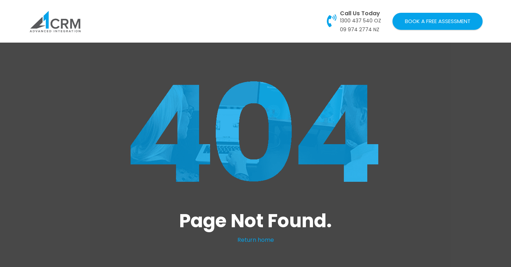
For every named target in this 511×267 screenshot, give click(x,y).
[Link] (55, 21)
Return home (255, 240)
